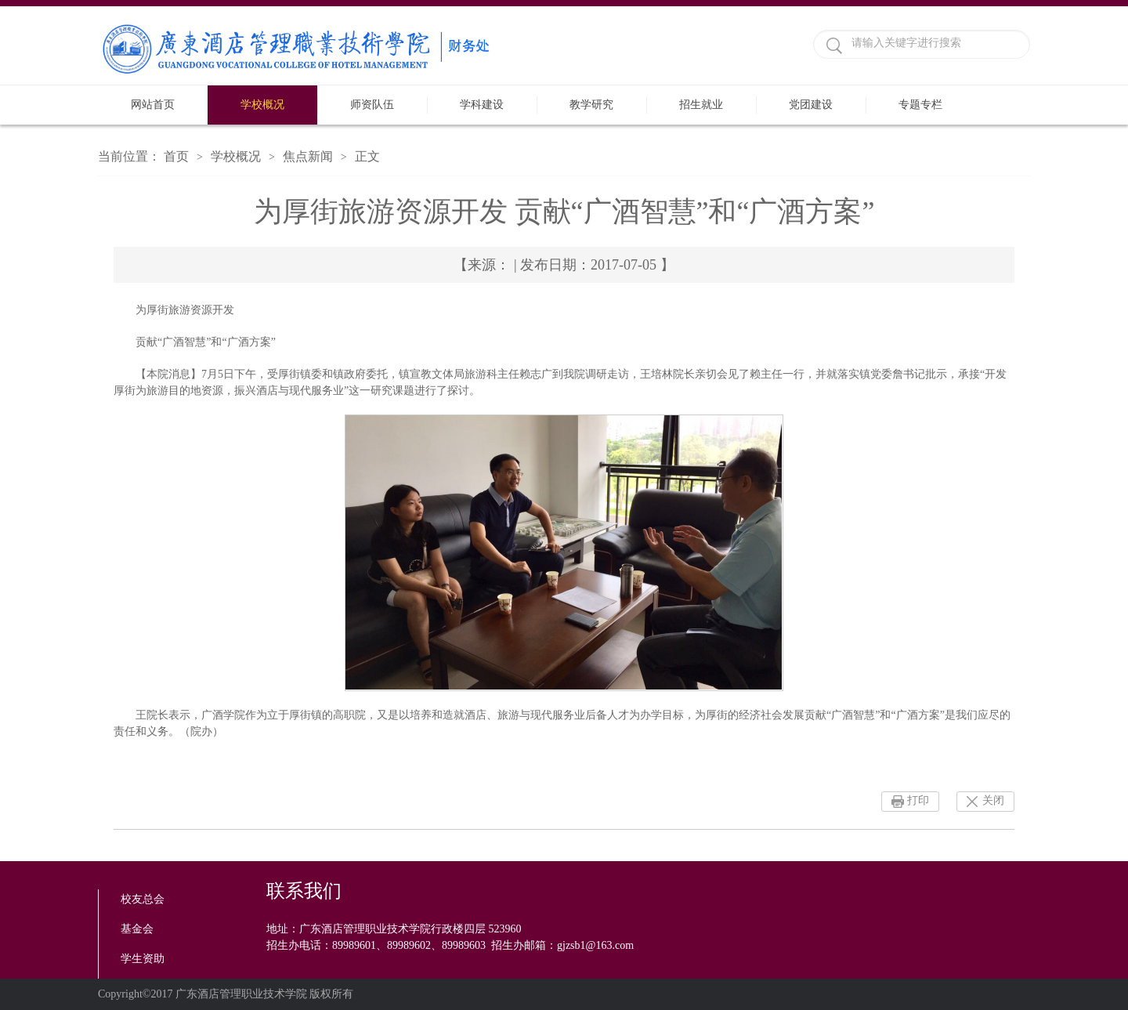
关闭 (993, 800)
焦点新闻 (308, 156)
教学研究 (591, 104)
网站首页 (153, 104)
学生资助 (142, 959)
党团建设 (811, 104)
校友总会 (142, 899)
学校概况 (262, 104)
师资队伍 (372, 104)
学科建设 (482, 104)
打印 (918, 800)
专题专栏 (920, 104)
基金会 (137, 929)
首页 (176, 156)
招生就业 (701, 104)
